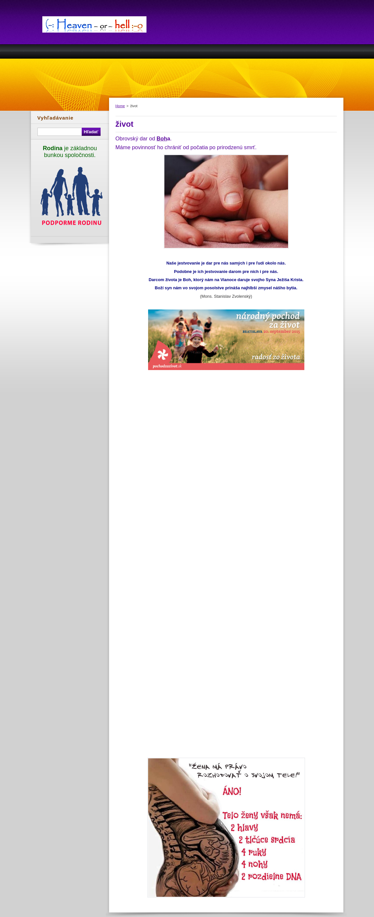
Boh (162, 139)
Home (120, 106)
